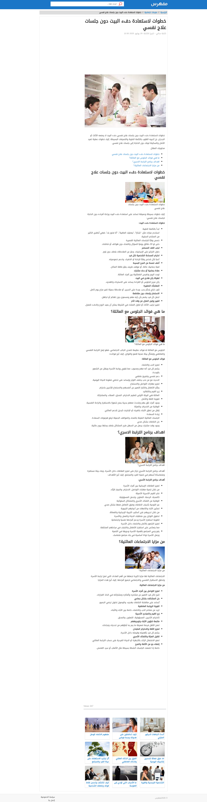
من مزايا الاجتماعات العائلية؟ (146, 165)
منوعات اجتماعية (150, 12)
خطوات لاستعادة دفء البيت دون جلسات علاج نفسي (135, 154)
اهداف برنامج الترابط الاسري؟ (145, 162)
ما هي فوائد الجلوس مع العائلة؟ (144, 158)
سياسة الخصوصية (48, 797)
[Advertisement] (125, 54)
